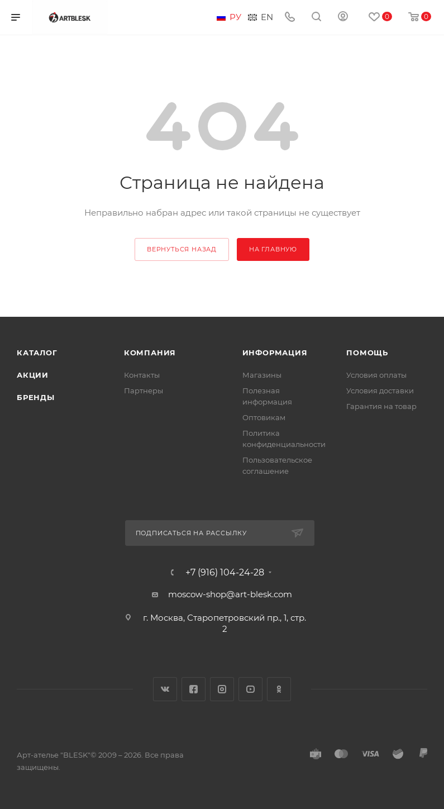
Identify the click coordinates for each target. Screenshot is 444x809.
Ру (235, 17)
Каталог (37, 352)
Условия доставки (380, 390)
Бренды (36, 397)
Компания (150, 352)
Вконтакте (165, 689)
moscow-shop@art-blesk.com (230, 594)
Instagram (222, 689)
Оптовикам (263, 417)
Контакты (142, 374)
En (267, 17)
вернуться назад (182, 249)
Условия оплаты (376, 374)
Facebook (194, 689)
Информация (275, 352)
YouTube (250, 689)
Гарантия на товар (381, 406)
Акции (33, 374)
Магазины (261, 374)
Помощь (367, 352)
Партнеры (143, 390)
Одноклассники (279, 689)
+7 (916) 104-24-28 (224, 572)
